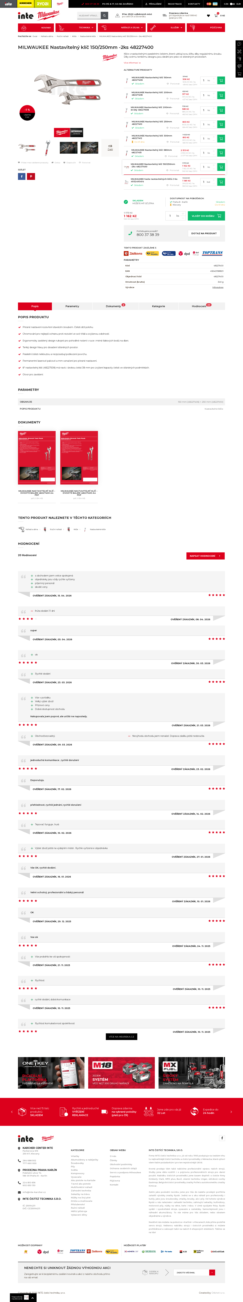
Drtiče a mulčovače (81, 1201)
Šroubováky (77, 1163)
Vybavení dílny (79, 1215)
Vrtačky (75, 1156)
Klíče (74, 36)
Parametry (72, 306)
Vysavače (76, 1177)
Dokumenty (115, 305)
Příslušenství (78, 1204)
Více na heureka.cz (121, 1036)
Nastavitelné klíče (88, 36)
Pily (73, 1166)
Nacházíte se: (24, 36)
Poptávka (115, 1176)
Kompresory (77, 1173)
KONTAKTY (194, 4)
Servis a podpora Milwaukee (125, 1172)
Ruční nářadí (62, 36)
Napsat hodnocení (206, 555)
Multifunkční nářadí (81, 1187)
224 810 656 (29, 1182)
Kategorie (158, 306)
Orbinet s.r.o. (218, 1292)
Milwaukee (217, 287)
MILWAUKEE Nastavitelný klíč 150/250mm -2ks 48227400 (125, 36)
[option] (68, 90)
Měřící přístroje (79, 1211)
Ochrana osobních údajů (123, 1168)
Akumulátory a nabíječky (84, 1159)
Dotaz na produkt (204, 233)
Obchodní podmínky (121, 1164)
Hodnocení (202, 305)
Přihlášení (153, 4)
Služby (166, 27)
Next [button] (231, 1112)
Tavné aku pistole (81, 1183)
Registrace (175, 4)
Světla (74, 1170)
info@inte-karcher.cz (34, 1192)
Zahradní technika (81, 1190)
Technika (76, 27)
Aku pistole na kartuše (83, 1180)
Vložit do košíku (206, 215)
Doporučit (69, 163)
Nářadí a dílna (122, 27)
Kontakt (114, 1184)
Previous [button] (12, 1112)
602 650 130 (29, 1185)
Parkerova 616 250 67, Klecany (38, 1151)
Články (113, 1160)
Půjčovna (206, 27)
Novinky (36, 27)
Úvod (35, 36)
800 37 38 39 (148, 234)
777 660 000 (29, 1163)
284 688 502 (29, 1160)
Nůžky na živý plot (81, 1197)
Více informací (132, 63)
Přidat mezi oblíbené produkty (33, 163)
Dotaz (56, 163)
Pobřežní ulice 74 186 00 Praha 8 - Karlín (40, 1173)
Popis (35, 306)
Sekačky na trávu (80, 1194)
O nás (113, 1156)
